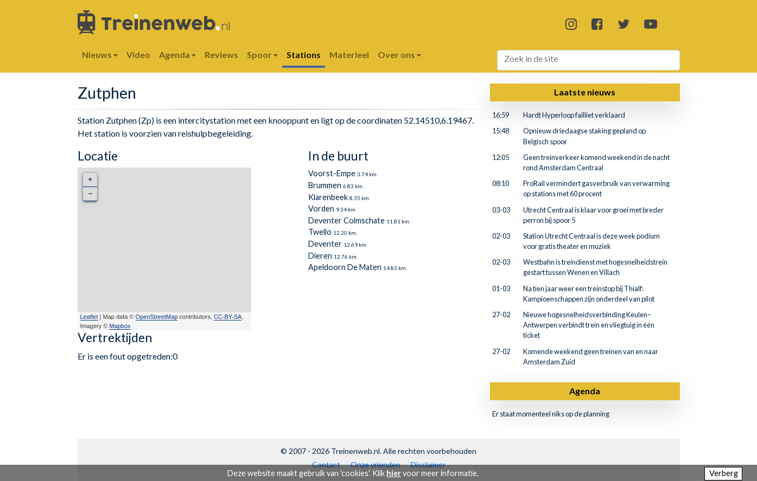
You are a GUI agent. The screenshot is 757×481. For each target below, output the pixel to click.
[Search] (588, 60)
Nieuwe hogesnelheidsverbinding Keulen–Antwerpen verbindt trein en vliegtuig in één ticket (588, 324)
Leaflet (89, 316)
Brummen (324, 185)
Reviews (221, 54)
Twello (320, 231)
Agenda (584, 391)
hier (393, 473)
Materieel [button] (349, 54)
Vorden (321, 208)
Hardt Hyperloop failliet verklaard (574, 115)
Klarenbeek (328, 197)
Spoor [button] (262, 54)
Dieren (320, 255)
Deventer (325, 243)
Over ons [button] (399, 54)
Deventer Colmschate (346, 220)
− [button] (90, 193)
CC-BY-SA (228, 316)
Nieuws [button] (100, 54)
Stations (304, 54)
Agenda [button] (177, 54)
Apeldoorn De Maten (344, 267)
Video (138, 54)
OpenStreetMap (157, 316)
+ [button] (90, 179)
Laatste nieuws (584, 92)
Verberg (723, 473)
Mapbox (119, 326)
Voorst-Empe (331, 173)
